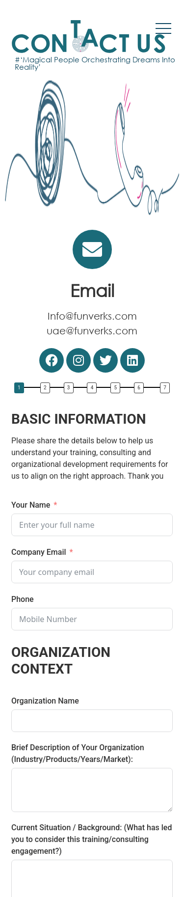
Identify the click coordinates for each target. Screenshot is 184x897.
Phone (22, 599)
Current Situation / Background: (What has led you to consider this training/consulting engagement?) (91, 839)
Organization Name (45, 701)
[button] (21, 389)
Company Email (38, 552)
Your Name (30, 505)
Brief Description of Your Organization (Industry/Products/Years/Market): (77, 753)
